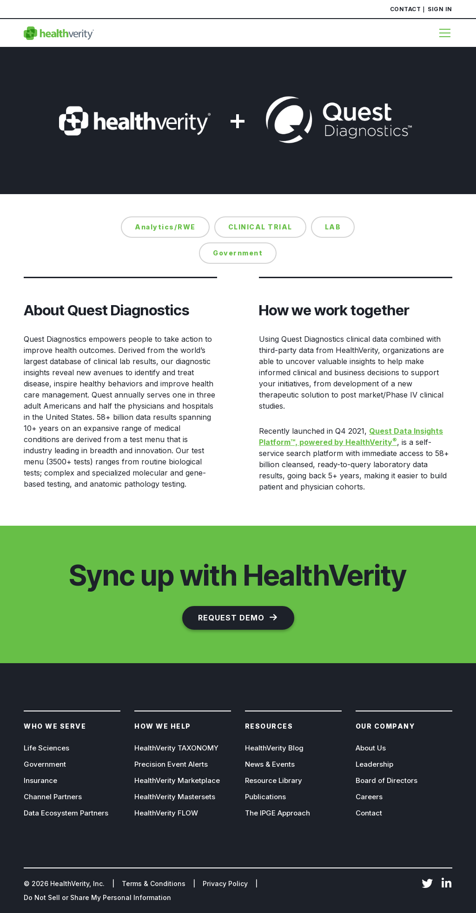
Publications (265, 796)
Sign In (440, 9)
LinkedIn (446, 884)
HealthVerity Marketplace (177, 780)
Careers (369, 796)
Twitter (427, 884)
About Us (371, 747)
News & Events (270, 764)
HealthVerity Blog (274, 747)
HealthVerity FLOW (166, 813)
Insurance (40, 780)
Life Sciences (46, 747)
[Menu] (441, 33)
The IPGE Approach (277, 813)
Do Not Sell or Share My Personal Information (97, 897)
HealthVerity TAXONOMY (176, 747)
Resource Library (273, 780)
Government (45, 764)
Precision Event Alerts (171, 764)
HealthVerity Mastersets (174, 796)
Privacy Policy (225, 883)
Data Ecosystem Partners (66, 813)
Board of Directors (386, 780)
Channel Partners (53, 796)
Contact (405, 9)
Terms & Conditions (153, 883)
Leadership (374, 764)
